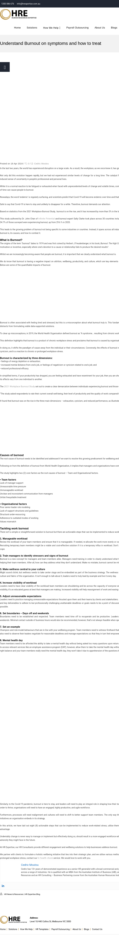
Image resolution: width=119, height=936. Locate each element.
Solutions (32, 27)
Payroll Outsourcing (77, 27)
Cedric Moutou (41, 163)
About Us (100, 27)
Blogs (88, 927)
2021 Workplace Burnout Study (18, 386)
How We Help (51, 28)
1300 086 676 (7, 4)
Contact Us (99, 927)
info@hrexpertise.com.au (28, 4)
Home (17, 27)
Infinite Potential (46, 218)
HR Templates (43, 927)
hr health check (45, 858)
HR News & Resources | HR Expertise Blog (22, 894)
